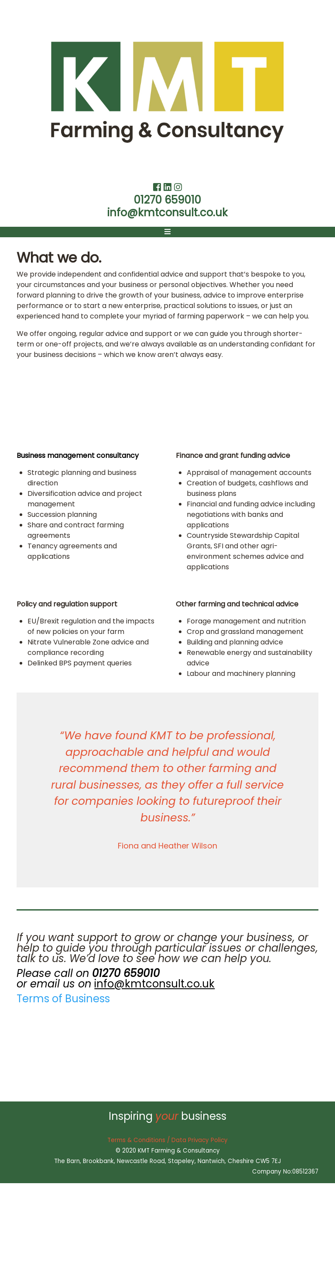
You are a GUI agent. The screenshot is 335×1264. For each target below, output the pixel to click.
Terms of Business (63, 998)
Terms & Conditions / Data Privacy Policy (167, 1140)
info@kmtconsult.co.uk (167, 212)
